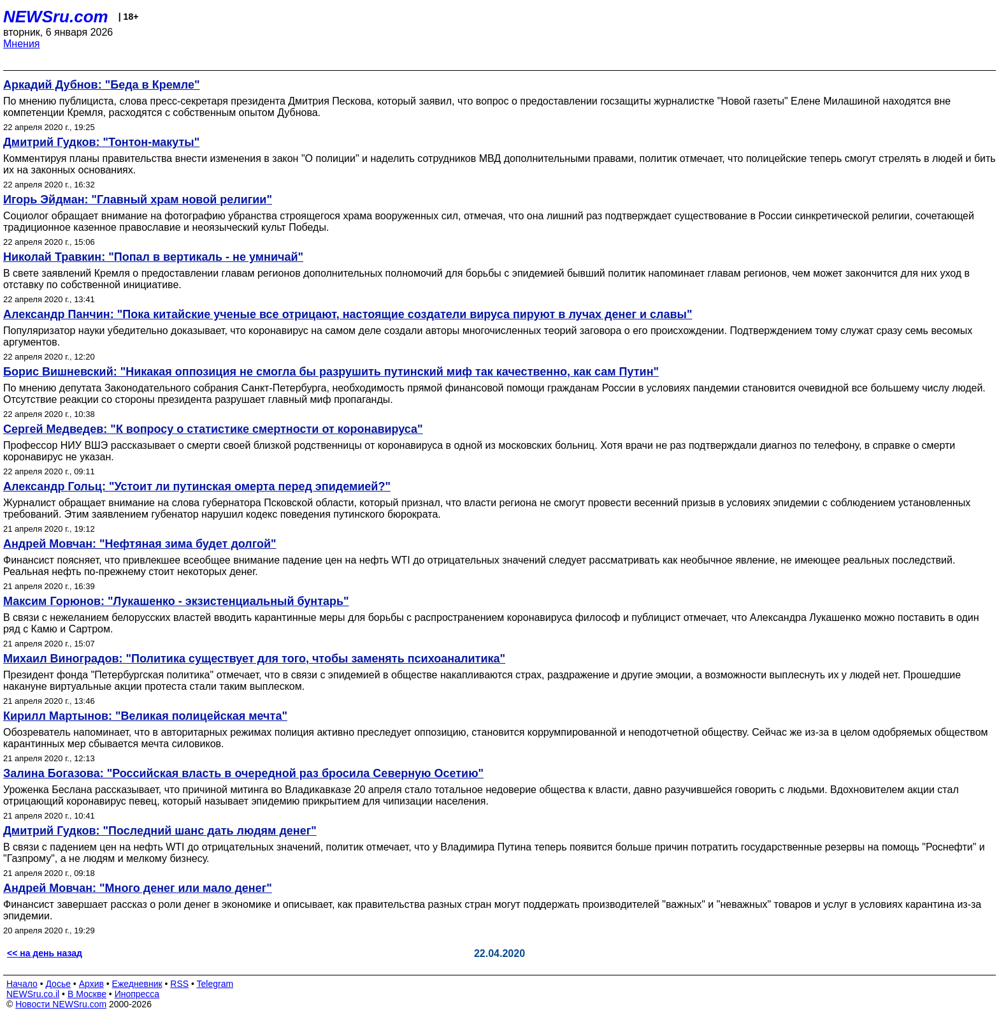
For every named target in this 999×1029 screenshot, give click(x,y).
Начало (22, 984)
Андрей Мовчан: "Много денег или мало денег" (137, 888)
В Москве (87, 994)
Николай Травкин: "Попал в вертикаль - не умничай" (153, 257)
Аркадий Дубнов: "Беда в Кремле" (101, 84)
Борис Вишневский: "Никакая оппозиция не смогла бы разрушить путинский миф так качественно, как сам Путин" (331, 371)
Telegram (215, 984)
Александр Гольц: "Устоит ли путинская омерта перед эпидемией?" (197, 486)
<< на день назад (44, 953)
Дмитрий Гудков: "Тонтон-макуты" (101, 142)
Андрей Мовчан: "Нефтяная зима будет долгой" (140, 543)
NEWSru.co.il (32, 994)
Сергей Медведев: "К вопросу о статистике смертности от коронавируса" (213, 429)
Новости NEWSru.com (60, 1004)
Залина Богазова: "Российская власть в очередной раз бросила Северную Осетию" (243, 773)
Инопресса (137, 994)
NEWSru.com (55, 16)
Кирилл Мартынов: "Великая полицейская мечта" (145, 716)
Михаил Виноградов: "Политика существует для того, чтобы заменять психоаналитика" (254, 658)
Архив (91, 984)
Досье (58, 984)
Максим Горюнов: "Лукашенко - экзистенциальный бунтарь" (176, 601)
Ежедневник (137, 984)
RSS (179, 984)
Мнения (21, 43)
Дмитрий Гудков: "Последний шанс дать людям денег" (160, 830)
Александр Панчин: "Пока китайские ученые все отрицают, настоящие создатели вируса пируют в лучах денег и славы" (347, 314)
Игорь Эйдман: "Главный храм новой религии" (137, 199)
